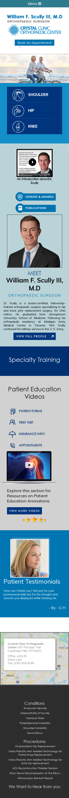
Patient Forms (30, 411)
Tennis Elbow (35, 733)
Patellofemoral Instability (35, 723)
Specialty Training (34, 359)
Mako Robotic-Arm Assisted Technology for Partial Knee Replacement (35, 752)
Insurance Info (32, 434)
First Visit (26, 422)
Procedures (35, 741)
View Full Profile (31, 336)
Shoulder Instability (35, 728)
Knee (33, 126)
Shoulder (38, 94)
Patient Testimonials (31, 581)
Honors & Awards (40, 197)
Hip (31, 110)
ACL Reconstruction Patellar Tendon (35, 768)
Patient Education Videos (34, 392)
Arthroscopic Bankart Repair (35, 778)
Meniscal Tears (35, 718)
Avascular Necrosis (35, 708)
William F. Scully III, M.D (34, 284)
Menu (34, 4)
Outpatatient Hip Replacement (35, 746)
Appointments (30, 445)
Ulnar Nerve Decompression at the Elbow (35, 773)
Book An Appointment (35, 43)
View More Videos (24, 511)
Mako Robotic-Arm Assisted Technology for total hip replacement (35, 761)
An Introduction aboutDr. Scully (35, 167)
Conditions (34, 703)
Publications (36, 208)
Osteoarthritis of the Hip (35, 713)
